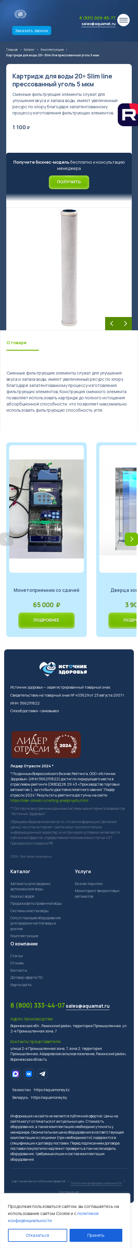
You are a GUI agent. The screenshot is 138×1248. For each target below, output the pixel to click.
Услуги (83, 871)
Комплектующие (24, 935)
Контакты (18, 970)
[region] (65, 1220)
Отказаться (37, 1235)
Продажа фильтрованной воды (36, 903)
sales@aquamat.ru (98, 23)
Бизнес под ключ (89, 883)
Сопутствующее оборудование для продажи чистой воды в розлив (35, 923)
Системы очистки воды (29, 910)
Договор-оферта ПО (26, 977)
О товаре (16, 342)
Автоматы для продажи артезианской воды (30, 886)
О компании (24, 943)
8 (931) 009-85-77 (97, 18)
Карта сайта (20, 984)
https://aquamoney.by (49, 1097)
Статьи (16, 955)
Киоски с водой (22, 896)
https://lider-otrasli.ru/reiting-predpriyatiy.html (49, 800)
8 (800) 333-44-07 (37, 1005)
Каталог (20, 871)
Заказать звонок (31, 30)
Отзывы (17, 962)
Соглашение (69, 1192)
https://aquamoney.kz (52, 1089)
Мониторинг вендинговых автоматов (97, 893)
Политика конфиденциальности (96, 1183)
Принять (96, 1235)
